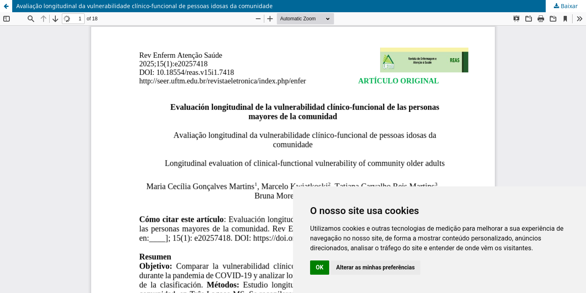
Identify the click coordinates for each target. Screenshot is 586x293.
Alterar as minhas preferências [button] (375, 267)
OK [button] (320, 267)
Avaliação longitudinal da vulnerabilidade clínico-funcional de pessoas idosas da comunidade (144, 6)
